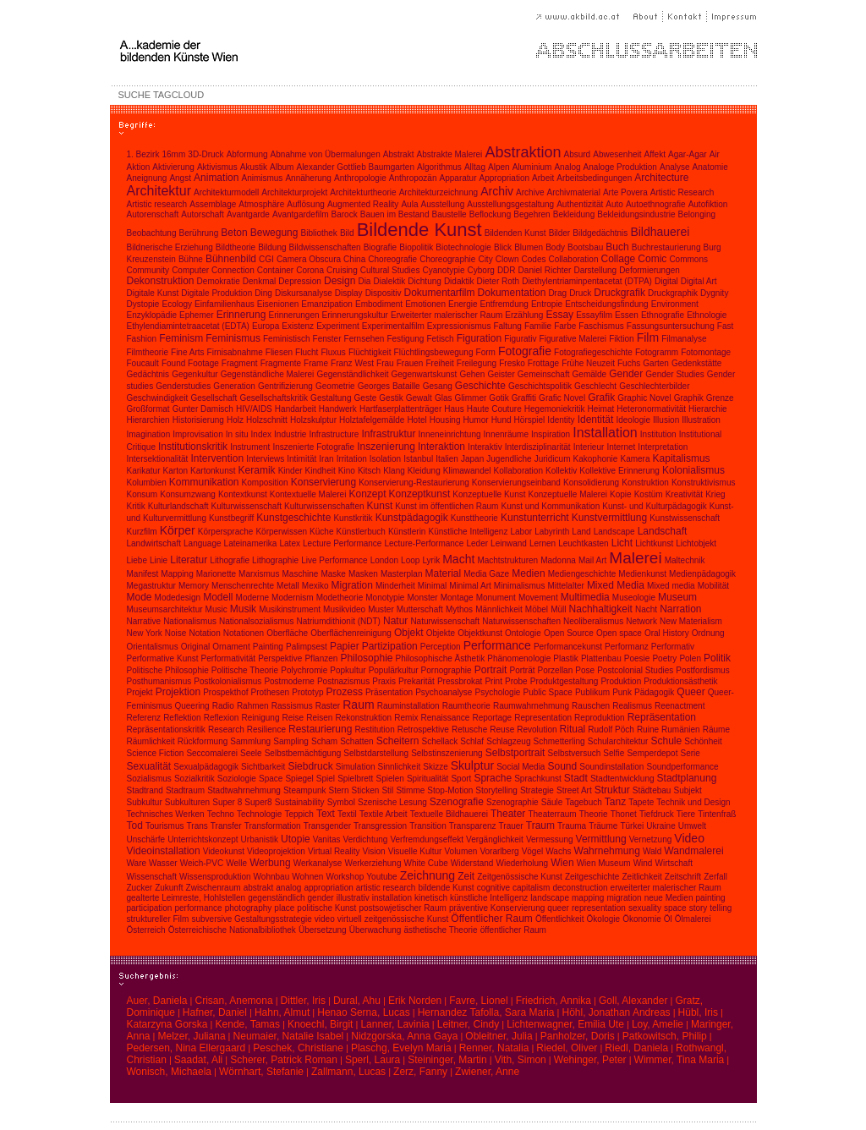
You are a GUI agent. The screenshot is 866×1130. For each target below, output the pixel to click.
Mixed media (671, 585)
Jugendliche (508, 459)
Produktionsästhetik (680, 681)
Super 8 (227, 802)
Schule (666, 741)
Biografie (380, 247)
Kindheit (320, 470)
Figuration (479, 338)
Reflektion (181, 717)
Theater (508, 814)
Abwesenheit (617, 154)
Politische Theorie (244, 670)
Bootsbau (585, 247)
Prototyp (307, 692)
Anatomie (710, 167)
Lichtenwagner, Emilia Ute (565, 1024)
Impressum (732, 16)
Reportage (492, 717)
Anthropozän (413, 178)
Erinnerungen (293, 315)
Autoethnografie (656, 204)
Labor (522, 531)
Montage (457, 597)
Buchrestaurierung (666, 247)
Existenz (298, 326)
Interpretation (663, 447)
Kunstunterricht (535, 518)
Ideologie (633, 420)
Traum (540, 825)
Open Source (569, 633)
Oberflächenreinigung (351, 633)
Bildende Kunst (419, 229)
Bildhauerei (659, 232)
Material (443, 573)
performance (198, 908)
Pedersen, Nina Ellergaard (186, 1048)
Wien (562, 863)
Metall (288, 585)
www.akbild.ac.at (584, 16)
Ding (263, 293)
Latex (289, 543)
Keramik (257, 470)
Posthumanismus (159, 681)
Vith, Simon (520, 1060)
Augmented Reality (363, 204)
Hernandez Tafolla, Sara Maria (486, 1012)
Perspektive (280, 658)
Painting (268, 646)
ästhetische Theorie (440, 930)
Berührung (199, 233)
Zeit (466, 876)
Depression (299, 281)
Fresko (512, 363)
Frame (316, 363)
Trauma (571, 826)
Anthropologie (360, 178)
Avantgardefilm (300, 214)
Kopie (621, 494)
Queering (191, 705)
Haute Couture (494, 409)
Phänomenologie (519, 658)
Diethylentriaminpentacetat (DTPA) (587, 281)
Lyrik (431, 560)
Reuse (502, 729)
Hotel (416, 420)
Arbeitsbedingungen (594, 178)
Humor (476, 420)
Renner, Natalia (494, 1048)
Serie (690, 753)
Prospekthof (225, 692)
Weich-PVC (202, 863)
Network (641, 621)
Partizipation (390, 646)
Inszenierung (386, 447)
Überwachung (375, 930)
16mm (173, 154)
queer (558, 908)
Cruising (342, 270)
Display (349, 293)
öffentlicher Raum (513, 930)
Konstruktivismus (703, 482)
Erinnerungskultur (355, 315)
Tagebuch (583, 802)
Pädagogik (654, 692)
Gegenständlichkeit (352, 374)
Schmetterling (559, 741)
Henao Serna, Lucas (363, 1012)
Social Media (520, 766)
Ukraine (660, 826)
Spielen (389, 778)
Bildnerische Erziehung (170, 247)
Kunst (380, 506)
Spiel (325, 778)
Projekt (140, 692)
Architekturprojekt (294, 192)
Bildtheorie (235, 247)
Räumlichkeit (151, 741)
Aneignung (147, 178)
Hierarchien (148, 420)
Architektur (159, 191)
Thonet (624, 814)
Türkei (632, 826)
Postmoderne (289, 681)
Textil (347, 814)
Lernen (542, 543)
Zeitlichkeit (642, 876)
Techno (220, 814)
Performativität (228, 658)
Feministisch (286, 338)
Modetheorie (340, 597)
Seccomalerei (212, 753)
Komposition (265, 482)
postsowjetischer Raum (402, 908)
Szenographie (512, 802)
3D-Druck (205, 154)
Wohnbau (272, 876)
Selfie (613, 753)
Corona (310, 270)
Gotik (498, 398)
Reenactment (679, 705)
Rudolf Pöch (610, 729)
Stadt (576, 778)
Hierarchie (707, 409)
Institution (658, 434)
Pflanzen (320, 658)
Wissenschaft (152, 876)
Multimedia (585, 597)
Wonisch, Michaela (169, 1072)
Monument (496, 597)
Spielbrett (355, 778)
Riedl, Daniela (636, 1048)
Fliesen (279, 352)
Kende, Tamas (248, 1024)
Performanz (627, 646)
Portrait (490, 670)
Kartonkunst (212, 470)
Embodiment (379, 304)
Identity (560, 420)
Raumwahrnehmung (531, 705)
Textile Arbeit (383, 814)
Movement (538, 597)
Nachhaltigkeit (601, 609)
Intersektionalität (158, 459)
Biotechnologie (463, 247)
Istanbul (418, 459)
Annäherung (308, 178)
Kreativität (684, 494)
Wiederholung (522, 863)
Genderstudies (183, 386)
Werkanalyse (318, 863)
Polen (690, 658)
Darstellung (595, 270)
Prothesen (270, 692)
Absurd (577, 154)
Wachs (558, 851)
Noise (176, 633)
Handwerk (338, 409)
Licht (622, 543)
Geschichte (480, 386)
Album (281, 167)
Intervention (217, 458)
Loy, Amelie (657, 1024)
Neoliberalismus (593, 621)
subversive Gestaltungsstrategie (251, 919)
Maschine (300, 574)
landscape (549, 897)
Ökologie (603, 919)
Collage (618, 259)
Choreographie (447, 259)
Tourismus (164, 826)
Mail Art (592, 560)
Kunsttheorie (474, 518)
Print (493, 681)
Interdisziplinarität (538, 447)
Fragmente (280, 363)
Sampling (291, 741)
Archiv (496, 191)
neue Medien (668, 897)
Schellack (439, 741)
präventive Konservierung (497, 908)
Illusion (666, 420)
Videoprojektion (276, 851)
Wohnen (307, 876)
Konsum (142, 494)
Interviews (265, 459)
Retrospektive (423, 729)
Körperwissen (281, 531)
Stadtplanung (687, 778)
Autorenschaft (153, 214)
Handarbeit (295, 409)
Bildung (272, 247)
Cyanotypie (443, 270)
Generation (234, 386)
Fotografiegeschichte (593, 352)
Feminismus (233, 338)
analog (288, 887)
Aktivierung (173, 167)
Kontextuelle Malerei (308, 494)
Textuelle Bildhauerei (449, 814)
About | (648, 16)
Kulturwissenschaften (324, 506)
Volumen (460, 851)
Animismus (261, 178)
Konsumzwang (188, 494)
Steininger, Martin (447, 1060)
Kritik (136, 506)
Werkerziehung (372, 863)
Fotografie (524, 351)
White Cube (426, 863)
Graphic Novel (644, 398)
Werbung (269, 863)
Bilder (560, 233)
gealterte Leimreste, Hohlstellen (186, 897)
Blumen (528, 247)
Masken (363, 574)
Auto (614, 204)
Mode (139, 597)
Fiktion (621, 338)
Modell (218, 597)
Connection (233, 270)
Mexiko (315, 585)
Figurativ (520, 338)
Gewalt (419, 398)
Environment (675, 304)
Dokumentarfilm (439, 293)
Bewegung (274, 233)
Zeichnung (427, 875)
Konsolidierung (591, 482)
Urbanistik (259, 839)
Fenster (327, 338)
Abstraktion (523, 152)
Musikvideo (344, 609)
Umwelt (692, 826)
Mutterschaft (420, 609)
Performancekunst (568, 646)
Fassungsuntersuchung (671, 326)
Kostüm (648, 494)
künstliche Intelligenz (489, 897)
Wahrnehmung (607, 851)
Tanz (615, 802)
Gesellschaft (213, 398)
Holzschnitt (267, 420)
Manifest (143, 574)
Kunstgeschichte (293, 518)
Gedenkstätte (696, 363)
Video (689, 838)
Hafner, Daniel (215, 1012)
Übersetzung (323, 930)
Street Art (574, 790)
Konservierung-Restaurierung (414, 482)
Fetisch (439, 338)
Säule (552, 802)
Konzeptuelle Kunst (488, 494)
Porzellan (555, 670)
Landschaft (663, 531)
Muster (381, 609)
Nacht (646, 609)
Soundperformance (683, 766)
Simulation (355, 766)
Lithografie (229, 560)
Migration (352, 585)
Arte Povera (625, 192)
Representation (543, 717)
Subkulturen (187, 802)
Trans (197, 826)
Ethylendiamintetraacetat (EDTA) (188, 326)
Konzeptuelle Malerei (568, 494)
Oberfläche (287, 633)
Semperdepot (652, 753)
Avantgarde (248, 214)
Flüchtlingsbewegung (434, 352)
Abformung (247, 154)
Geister (501, 374)
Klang (394, 470)
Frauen (410, 363)
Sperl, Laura (372, 1060)
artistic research (386, 887)
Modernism (292, 597)
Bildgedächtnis (600, 233)
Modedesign (177, 597)
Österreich (146, 930)
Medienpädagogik (702, 574)
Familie (537, 326)
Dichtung (424, 281)
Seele (251, 753)
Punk (622, 692)
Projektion (178, 692)
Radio (223, 705)
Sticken (366, 790)
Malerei (635, 558)
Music (216, 609)
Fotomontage (706, 352)
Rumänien (680, 729)
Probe (516, 681)
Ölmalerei (693, 919)
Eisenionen (278, 304)
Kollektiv (561, 470)
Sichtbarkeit (263, 766)
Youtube (381, 876)
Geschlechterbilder (654, 386)
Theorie (593, 814)
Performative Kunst (163, 658)
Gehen (472, 374)
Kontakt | (685, 16)
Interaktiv (485, 447)
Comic (652, 259)
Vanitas (327, 839)
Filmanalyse (683, 338)
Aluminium (532, 167)
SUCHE (134, 95)
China (354, 259)
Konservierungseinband (516, 482)
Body (555, 247)
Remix (406, 717)
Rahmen (253, 705)
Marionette (216, 574)
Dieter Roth (498, 281)
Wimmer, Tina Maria (679, 1060)
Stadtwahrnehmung (244, 790)
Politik (717, 658)
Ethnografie (662, 315)
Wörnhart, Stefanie (261, 1072)
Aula (409, 204)
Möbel (536, 609)
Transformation (272, 826)
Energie (462, 304)
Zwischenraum (213, 887)
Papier (344, 646)
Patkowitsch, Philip (664, 1036)
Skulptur (472, 765)
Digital (666, 281)
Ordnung (708, 633)
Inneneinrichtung (450, 434)
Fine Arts (187, 352)
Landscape (614, 531)
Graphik (689, 398)
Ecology (177, 304)
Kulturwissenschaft (246, 506)
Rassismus (292, 705)
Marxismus (258, 574)
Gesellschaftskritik (273, 398)
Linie (158, 560)
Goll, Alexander (633, 1001)
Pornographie (446, 670)
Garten (656, 363)
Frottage (543, 363)
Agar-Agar (687, 154)
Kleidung (424, 470)
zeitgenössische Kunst (406, 919)
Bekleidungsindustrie (636, 214)
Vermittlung (601, 839)
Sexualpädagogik (205, 766)
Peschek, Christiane (298, 1048)
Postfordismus (702, 670)
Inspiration (550, 434)
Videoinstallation (163, 851)
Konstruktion (645, 482)
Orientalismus (152, 646)
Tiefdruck (656, 814)
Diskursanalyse (303, 293)
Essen (627, 315)
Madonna (558, 560)
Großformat (148, 409)
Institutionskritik (192, 447)
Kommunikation (204, 482)
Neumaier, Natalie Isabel (288, 1036)
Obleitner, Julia (498, 1036)
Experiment (337, 326)
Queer (690, 692)
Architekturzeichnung (438, 192)
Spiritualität (427, 778)
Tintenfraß (717, 814)
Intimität (301, 459)
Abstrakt (398, 154)
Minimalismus (519, 585)
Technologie (259, 814)
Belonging (696, 214)
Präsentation (389, 692)
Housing (445, 420)
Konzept (367, 494)
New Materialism (691, 621)
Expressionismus (459, 326)
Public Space (547, 692)
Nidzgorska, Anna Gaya (404, 1036)
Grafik (601, 397)
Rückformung (202, 741)
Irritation (352, 459)
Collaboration (574, 259)
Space (270, 778)
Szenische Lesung (392, 802)
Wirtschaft (673, 863)
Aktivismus (217, 167)
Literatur (188, 560)
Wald (652, 851)
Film (648, 337)
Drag (557, 293)
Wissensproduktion (214, 876)
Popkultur (347, 670)
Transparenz (472, 826)
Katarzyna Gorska (167, 1024)
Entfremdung (504, 304)
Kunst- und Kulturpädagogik (654, 506)
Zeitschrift (683, 876)
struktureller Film (158, 919)
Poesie (637, 658)
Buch (617, 247)
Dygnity (714, 293)
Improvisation (197, 434)
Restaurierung (320, 729)
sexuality (644, 908)
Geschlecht (595, 386)
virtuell (349, 919)
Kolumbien (147, 482)
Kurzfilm (142, 531)
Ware (137, 863)
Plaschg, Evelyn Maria (401, 1048)
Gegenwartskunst (425, 374)
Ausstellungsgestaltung (510, 204)
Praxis (384, 681)
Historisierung (198, 420)
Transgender (327, 826)
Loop (410, 560)
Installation (605, 432)
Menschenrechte (242, 585)
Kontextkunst (242, 494)
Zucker (140, 887)
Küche (321, 531)
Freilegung (476, 363)
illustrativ (353, 897)
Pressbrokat (459, 681)
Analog (567, 167)
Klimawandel (467, 470)
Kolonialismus (693, 470)
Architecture (661, 178)
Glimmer (471, 398)
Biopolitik (416, 247)
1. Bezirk (143, 154)
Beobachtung (152, 233)
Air (715, 154)
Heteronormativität (651, 409)
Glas (443, 398)
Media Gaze (486, 574)
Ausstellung (443, 204)
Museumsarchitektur (165, 609)
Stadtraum (185, 790)
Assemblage (212, 204)
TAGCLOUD (178, 95)
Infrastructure (334, 434)
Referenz (144, 717)
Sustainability (300, 802)
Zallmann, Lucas (348, 1072)
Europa (265, 326)
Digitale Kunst (153, 293)
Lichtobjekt (696, 543)
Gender (626, 374)
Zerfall (715, 876)
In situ (237, 434)
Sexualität (149, 766)
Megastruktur (151, 585)
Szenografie (457, 802)
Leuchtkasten (583, 543)
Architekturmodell (226, 192)
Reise (293, 717)
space (675, 908)
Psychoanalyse (443, 692)
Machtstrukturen (507, 560)
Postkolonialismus (227, 681)
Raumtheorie (466, 705)
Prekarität (416, 681)
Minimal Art (470, 585)
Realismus (632, 705)
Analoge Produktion (620, 167)
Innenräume (506, 434)
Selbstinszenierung (447, 753)
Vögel (533, 851)
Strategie (537, 790)
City (485, 259)
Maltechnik (685, 560)
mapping (588, 897)
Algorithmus (439, 167)
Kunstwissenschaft (685, 518)
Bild (347, 233)
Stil (387, 790)
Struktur (612, 790)
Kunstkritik (352, 518)
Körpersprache (226, 531)
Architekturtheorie (363, 192)
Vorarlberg (499, 851)
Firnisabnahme (235, 352)
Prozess (344, 692)
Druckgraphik (673, 293)
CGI (266, 259)
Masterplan (401, 574)
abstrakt (259, 887)
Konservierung (323, 482)
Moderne (252, 597)
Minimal (432, 585)
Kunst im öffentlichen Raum (446, 506)
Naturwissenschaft (445, 621)
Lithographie (275, 560)
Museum (677, 597)
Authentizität (579, 204)
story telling (710, 908)
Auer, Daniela (157, 1001)
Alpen (499, 167)
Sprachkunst (538, 778)
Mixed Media (615, 585)
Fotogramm (656, 352)
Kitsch (369, 470)
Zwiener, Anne (487, 1072)
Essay (559, 315)
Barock (345, 214)
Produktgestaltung (564, 681)
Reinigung (260, 717)
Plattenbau (601, 658)
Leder (477, 543)
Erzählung (524, 315)
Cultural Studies (390, 270)
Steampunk (304, 790)
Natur (395, 621)
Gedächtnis (148, 374)
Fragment (240, 363)
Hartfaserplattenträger (400, 409)
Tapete (641, 802)
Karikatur (144, 470)
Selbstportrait (515, 753)
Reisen (319, 717)
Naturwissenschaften (521, 621)
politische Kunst (326, 908)
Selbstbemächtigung (303, 753)
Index (261, 434)
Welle (236, 863)
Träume (603, 826)
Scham (324, 741)
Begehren (531, 214)
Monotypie (384, 597)
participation (150, 908)
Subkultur (144, 802)
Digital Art (699, 281)
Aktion (139, 167)
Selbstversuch (573, 753)
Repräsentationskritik (166, 729)
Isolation (385, 459)
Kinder (290, 470)
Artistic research (157, 204)
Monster (422, 597)
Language (203, 543)
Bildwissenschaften (325, 247)
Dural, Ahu (357, 1001)
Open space (619, 633)
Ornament (230, 646)
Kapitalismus (681, 458)
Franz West (352, 363)
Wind (643, 863)
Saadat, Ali (198, 1060)
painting (711, 897)
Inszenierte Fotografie (313, 447)
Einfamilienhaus (225, 304)
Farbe (565, 326)
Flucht (306, 352)
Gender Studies (674, 374)
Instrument (250, 447)
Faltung (507, 326)
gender (321, 897)
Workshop (345, 876)
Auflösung (305, 204)
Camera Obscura (309, 259)
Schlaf (472, 741)
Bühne (190, 259)
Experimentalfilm (393, 326)
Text (325, 814)
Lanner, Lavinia (394, 1024)
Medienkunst (642, 574)
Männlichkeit (499, 609)
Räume (716, 729)
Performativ (672, 646)
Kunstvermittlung (609, 518)
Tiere (686, 814)
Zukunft (169, 887)
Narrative (144, 621)
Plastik (565, 658)
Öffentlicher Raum (492, 918)
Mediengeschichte (582, 574)
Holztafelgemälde (371, 420)
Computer (190, 270)
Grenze (720, 398)
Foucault (143, 363)
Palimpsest (306, 646)
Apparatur (458, 178)
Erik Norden (414, 1001)
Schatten (356, 741)
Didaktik (459, 281)
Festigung (405, 338)
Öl (668, 919)
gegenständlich (276, 897)
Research (226, 729)
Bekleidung (574, 214)
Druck (580, 293)
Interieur (589, 447)
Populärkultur (394, 670)
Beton (234, 233)
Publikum (592, 692)
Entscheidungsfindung (606, 304)
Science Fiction (155, 753)
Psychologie (498, 692)
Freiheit (439, 363)
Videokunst (223, 851)
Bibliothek (318, 233)
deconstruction (579, 887)
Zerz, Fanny (420, 1072)
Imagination (149, 434)
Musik (243, 609)
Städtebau (652, 790)
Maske (333, 574)
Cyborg (481, 270)
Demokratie (218, 281)
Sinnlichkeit (399, 766)
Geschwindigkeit (158, 398)
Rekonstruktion (363, 717)
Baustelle (449, 214)
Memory (193, 585)
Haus (453, 409)
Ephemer (196, 315)
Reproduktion (599, 717)
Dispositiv (383, 293)
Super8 (257, 802)
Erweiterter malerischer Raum (446, 315)
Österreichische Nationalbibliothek (232, 930)
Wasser (163, 863)
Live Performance (334, 560)
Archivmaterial (573, 192)
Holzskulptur (313, 420)
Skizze (435, 766)
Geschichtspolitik (540, 386)
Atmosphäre (261, 204)
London (384, 560)
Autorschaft (202, 214)
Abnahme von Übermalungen (326, 154)
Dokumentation (512, 293)
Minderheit (395, 585)
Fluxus (333, 352)
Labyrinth (551, 531)
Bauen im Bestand (395, 214)
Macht (458, 559)
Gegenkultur (194, 374)
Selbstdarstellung (375, 753)
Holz (235, 420)
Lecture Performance (342, 543)
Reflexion (221, 717)
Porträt (521, 670)
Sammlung (250, 741)
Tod (135, 825)
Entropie (546, 304)
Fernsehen (364, 338)
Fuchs (628, 363)
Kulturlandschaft (178, 506)
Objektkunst (480, 633)
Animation (216, 178)
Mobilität (713, 585)
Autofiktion (708, 204)
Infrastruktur (388, 434)
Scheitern (397, 741)
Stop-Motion (450, 790)
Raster (327, 705)
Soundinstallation (611, 766)
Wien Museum (604, 863)
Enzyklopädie (152, 315)
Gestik (391, 398)
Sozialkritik (194, 778)
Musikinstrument (290, 609)
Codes (534, 259)
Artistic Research (682, 192)
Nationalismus (189, 621)
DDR (506, 270)
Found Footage (190, 363)
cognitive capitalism (514, 887)
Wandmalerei (693, 851)
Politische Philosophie (168, 670)
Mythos (459, 609)
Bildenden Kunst (515, 233)
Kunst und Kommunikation (551, 506)
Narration (680, 609)
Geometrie (335, 386)
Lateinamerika (250, 543)
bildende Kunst (446, 887)
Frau (385, 363)
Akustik (253, 167)
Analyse (675, 167)
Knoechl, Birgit (320, 1024)
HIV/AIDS (254, 409)
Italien (447, 459)
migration (623, 897)
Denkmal (259, 281)
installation (392, 897)
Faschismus (600, 326)
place (284, 908)
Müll (558, 609)
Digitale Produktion (216, 293)
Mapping (177, 574)
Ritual (573, 729)
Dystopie (143, 304)
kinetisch (430, 897)
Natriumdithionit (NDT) (338, 621)
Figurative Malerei (573, 338)
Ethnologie (706, 315)
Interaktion (441, 447)
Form (486, 352)
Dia (364, 281)
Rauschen (591, 705)
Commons (688, 259)
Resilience (266, 729)
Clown (507, 259)
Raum (358, 704)
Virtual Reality (334, 851)
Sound (563, 766)
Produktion (620, 681)
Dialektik (390, 281)
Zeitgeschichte (592, 876)
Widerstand (472, 863)
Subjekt (687, 790)
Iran (326, 459)
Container (275, 270)
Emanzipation (327, 304)
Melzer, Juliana (192, 1036)
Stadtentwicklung (622, 778)
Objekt (409, 633)
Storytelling (496, 790)
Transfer (226, 826)
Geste (365, 398)
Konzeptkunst (420, 494)
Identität (596, 419)
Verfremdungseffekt (426, 839)
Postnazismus (343, 681)
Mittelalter (565, 585)
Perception (440, 646)
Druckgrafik (619, 293)
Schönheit (702, 741)
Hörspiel (529, 420)
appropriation (328, 887)
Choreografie (392, 259)
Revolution (536, 729)
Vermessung (549, 839)
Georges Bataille (389, 386)
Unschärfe (146, 839)
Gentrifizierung (285, 386)
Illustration (701, 420)
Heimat (601, 409)
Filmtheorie (147, 352)
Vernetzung (650, 839)
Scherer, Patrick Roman (283, 1060)
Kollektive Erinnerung (619, 470)
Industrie (290, 434)
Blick (503, 247)
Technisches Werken (166, 814)
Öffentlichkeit (559, 919)
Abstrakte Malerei (450, 154)
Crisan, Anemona (234, 1001)
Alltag (474, 167)
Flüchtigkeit (370, 352)
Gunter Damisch (203, 409)
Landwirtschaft (154, 543)
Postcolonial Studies (635, 670)
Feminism (181, 338)
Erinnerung (241, 315)
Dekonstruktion (161, 281)
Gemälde (590, 374)
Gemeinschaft (544, 374)
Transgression (380, 826)
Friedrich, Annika (553, 1001)
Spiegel (299, 778)
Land (581, 531)
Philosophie (366, 658)
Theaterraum (552, 814)
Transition (428, 826)
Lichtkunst (654, 543)
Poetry (664, 658)
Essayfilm (594, 315)
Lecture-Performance (423, 543)
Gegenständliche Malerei (268, 374)
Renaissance (445, 717)
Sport (461, 778)
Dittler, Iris (303, 1001)
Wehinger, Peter (590, 1060)
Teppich (298, 814)
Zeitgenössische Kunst (519, 876)
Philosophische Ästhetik (440, 658)
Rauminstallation (408, 705)
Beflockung (490, 214)
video (325, 919)
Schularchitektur (618, 741)
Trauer (511, 826)
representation (599, 908)
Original (195, 646)
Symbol (341, 802)
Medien (528, 573)
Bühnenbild (231, 259)
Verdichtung (365, 839)
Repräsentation (662, 717)
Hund (501, 420)
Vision (374, 851)
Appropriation (504, 178)
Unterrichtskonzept (202, 839)
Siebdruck (310, 766)
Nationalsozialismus (256, 621)
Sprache (493, 778)
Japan (472, 459)
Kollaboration (518, 470)
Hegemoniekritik (554, 409)
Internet (620, 447)
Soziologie (236, 778)
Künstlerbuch (361, 531)
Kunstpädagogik (411, 518)
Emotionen (425, 304)
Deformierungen (649, 270)
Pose (585, 670)
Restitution (374, 729)
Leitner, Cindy (468, 1024)
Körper (177, 530)
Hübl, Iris (698, 1012)
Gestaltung (330, 398)
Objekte (440, 633)
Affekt (655, 154)
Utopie (295, 839)
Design (339, 281)
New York (144, 633)
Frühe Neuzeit (588, 363)
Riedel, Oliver (566, 1048)
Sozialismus (149, 778)
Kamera (635, 459)
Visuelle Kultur (415, 851)
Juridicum (552, 459)
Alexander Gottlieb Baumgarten (355, 167)
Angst (180, 178)
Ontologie (523, 633)
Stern (339, 790)
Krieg (715, 494)
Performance (497, 645)
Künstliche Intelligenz (467, 531)
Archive (530, 192)
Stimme (410, 790)
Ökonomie (641, 919)
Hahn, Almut (282, 1012)
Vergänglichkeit (494, 839)
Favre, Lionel (478, 1001)
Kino (346, 470)
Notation (204, 633)
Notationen (243, 633)
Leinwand (509, 543)
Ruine (648, 729)
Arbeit (543, 178)
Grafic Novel (562, 398)
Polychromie (304, 670)
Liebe (137, 560)
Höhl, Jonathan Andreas (616, 1012)
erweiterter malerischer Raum (666, 887)
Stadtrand (145, 790)
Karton (175, 470)
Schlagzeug (508, 741)
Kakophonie (595, 459)
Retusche (469, 729)
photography (248, 908)
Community (148, 270)
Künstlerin (406, 531)
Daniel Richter (545, 270)
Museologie (633, 597)
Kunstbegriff (231, 518)
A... (237, 50)
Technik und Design (693, 802)
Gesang (437, 386)
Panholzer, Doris (577, 1036)
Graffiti (524, 398)
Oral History (666, 633)
